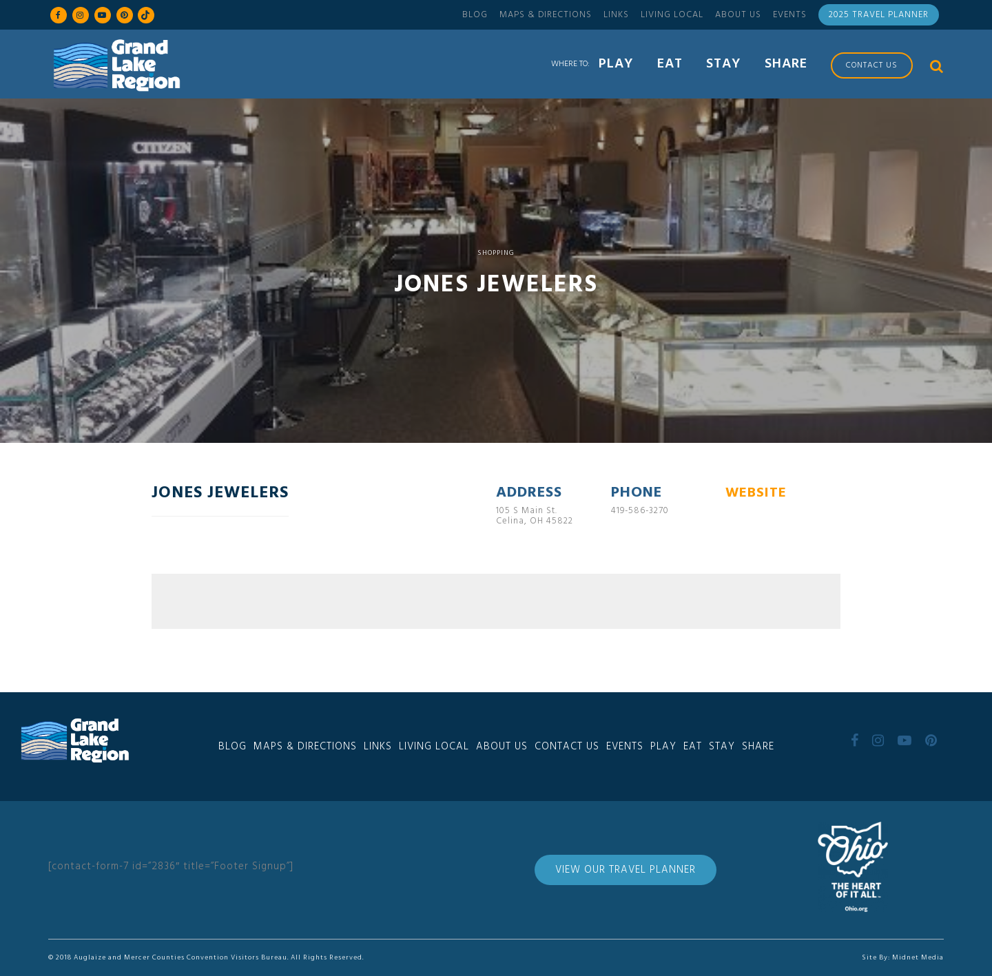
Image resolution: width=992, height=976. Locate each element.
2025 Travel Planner (879, 15)
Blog (475, 15)
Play (663, 746)
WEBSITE (756, 493)
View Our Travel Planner (625, 870)
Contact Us (567, 746)
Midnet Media (918, 957)
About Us (738, 15)
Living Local (672, 15)
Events (790, 15)
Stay (722, 746)
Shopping (496, 252)
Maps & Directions (545, 15)
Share (758, 746)
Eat (692, 746)
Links (616, 15)
